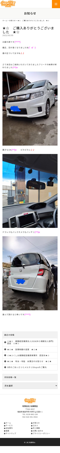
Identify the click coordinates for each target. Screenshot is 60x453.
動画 (7, 431)
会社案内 (9, 428)
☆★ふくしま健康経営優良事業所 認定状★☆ (28, 355)
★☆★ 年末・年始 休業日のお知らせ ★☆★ (29, 361)
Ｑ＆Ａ (35, 425)
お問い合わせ (38, 431)
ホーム (4, 20)
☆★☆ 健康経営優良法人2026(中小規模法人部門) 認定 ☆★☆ (31, 342)
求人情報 (36, 428)
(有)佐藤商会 (30, 442)
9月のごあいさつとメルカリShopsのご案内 (27, 367)
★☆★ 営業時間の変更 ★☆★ (22, 349)
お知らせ (12, 20)
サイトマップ (11, 433)
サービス (9, 425)
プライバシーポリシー (41, 433)
